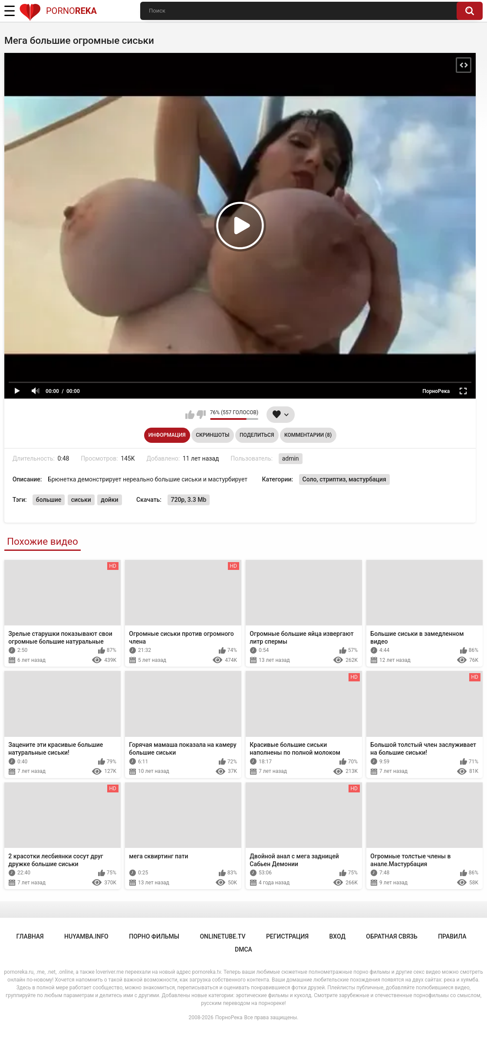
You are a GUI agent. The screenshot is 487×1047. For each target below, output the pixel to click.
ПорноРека (229, 1017)
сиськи (81, 499)
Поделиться (257, 435)
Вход (337, 936)
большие (48, 499)
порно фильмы (154, 936)
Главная (30, 936)
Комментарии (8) (308, 435)
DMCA (243, 949)
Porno (58, 11)
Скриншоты (212, 435)
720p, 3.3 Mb (189, 499)
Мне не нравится (201, 414)
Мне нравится (189, 414)
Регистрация (287, 936)
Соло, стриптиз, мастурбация (344, 479)
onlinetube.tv (222, 936)
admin (290, 458)
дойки (109, 499)
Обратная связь (391, 936)
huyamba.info (86, 936)
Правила (452, 936)
